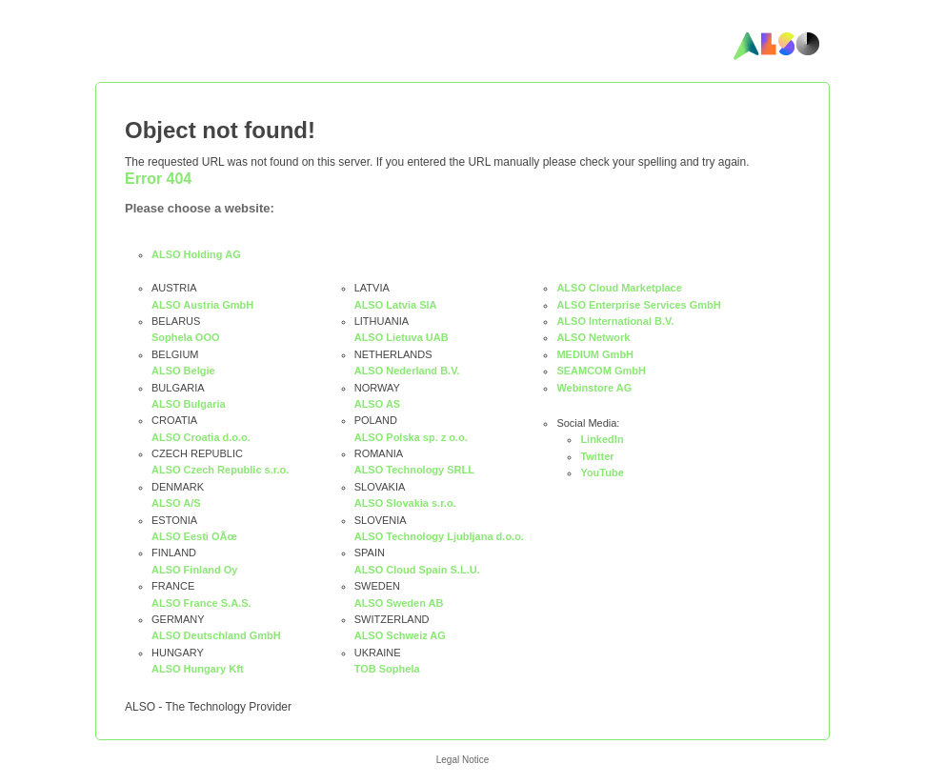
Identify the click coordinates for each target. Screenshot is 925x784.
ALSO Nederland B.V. (407, 370)
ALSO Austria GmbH (202, 305)
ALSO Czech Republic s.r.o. (220, 469)
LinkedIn (601, 439)
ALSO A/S (176, 503)
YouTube (601, 472)
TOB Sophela (387, 668)
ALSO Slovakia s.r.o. (405, 503)
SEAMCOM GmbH (601, 370)
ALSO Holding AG (196, 254)
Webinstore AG (594, 387)
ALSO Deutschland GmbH (216, 635)
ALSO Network (593, 337)
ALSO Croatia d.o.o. (201, 437)
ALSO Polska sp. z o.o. (411, 437)
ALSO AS (377, 404)
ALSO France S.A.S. (201, 603)
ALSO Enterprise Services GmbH (638, 305)
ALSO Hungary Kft (197, 668)
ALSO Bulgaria (188, 404)
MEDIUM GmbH (594, 354)
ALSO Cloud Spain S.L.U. (417, 569)
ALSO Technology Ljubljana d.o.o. (439, 536)
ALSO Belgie (183, 370)
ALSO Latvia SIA (395, 305)
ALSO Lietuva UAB (401, 337)
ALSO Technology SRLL (414, 469)
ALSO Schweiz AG (400, 635)
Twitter (596, 456)
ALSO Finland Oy (194, 569)
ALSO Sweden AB (399, 603)
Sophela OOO (185, 337)
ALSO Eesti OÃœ (194, 536)
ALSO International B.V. (615, 321)
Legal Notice (463, 759)
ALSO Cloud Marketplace (618, 287)
